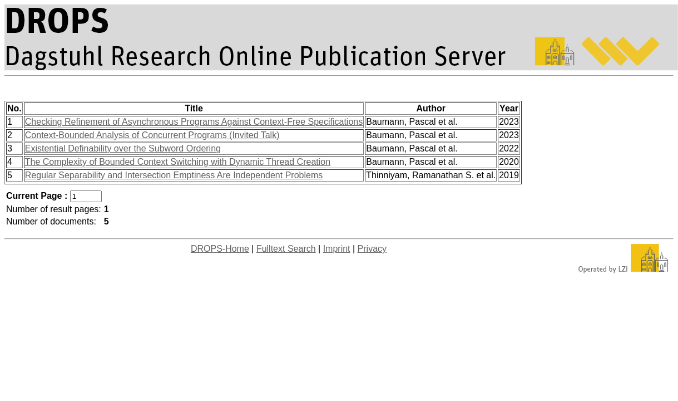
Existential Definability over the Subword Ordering (123, 148)
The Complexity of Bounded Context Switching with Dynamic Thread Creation (177, 162)
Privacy (372, 248)
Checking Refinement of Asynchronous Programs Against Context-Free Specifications (194, 121)
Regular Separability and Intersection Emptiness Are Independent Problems (174, 175)
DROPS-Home (220, 248)
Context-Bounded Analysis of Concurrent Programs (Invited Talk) (152, 135)
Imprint (336, 248)
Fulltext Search (286, 248)
